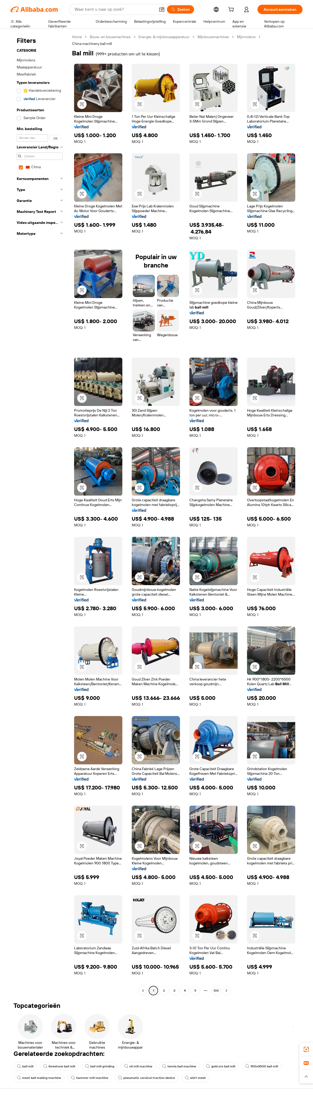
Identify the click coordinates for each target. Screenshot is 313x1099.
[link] (306, 1049)
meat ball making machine (39, 1078)
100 (216, 990)
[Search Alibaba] (114, 9)
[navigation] (40, 514)
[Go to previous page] (143, 990)
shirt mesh (195, 1078)
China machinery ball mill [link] (92, 44)
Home (77, 37)
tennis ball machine (179, 1066)
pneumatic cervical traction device (146, 1078)
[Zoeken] (180, 9)
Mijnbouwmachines (213, 37)
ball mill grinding (99, 1066)
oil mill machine (138, 1066)
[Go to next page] (226, 990)
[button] (162, 9)
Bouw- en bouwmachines (110, 37)
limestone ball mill (59, 1066)
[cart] (232, 10)
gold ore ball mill (220, 1066)
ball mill (25, 1066)
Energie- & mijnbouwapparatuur (164, 37)
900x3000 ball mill (261, 1066)
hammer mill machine (89, 1078)
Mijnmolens (246, 37)
